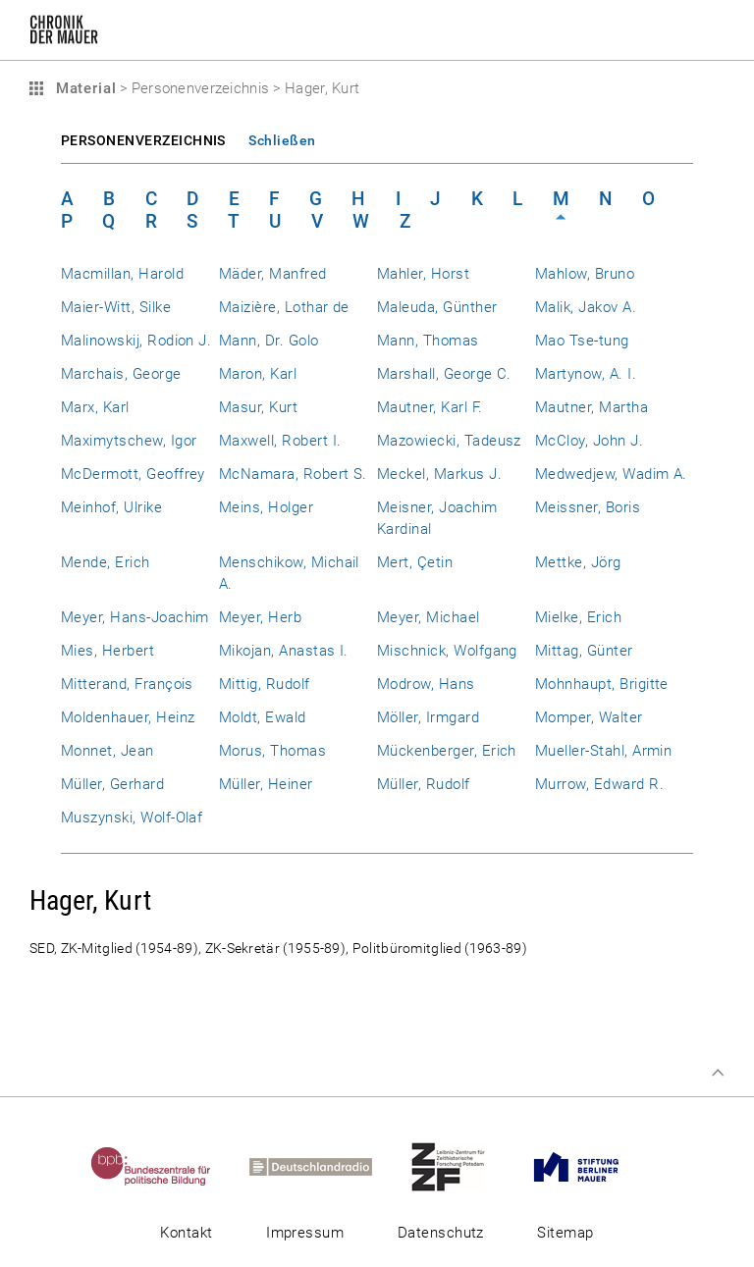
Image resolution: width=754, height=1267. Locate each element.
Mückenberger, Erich (446, 751)
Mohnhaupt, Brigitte (602, 684)
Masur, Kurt (258, 407)
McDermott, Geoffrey (133, 474)
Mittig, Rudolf (264, 684)
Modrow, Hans (426, 684)
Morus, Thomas (272, 751)
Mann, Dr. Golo (269, 340)
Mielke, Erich (578, 617)
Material (83, 88)
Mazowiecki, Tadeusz (449, 440)
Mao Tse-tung (582, 340)
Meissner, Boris (587, 507)
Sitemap (565, 1232)
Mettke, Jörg (578, 562)
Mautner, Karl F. (430, 407)
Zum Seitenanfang (718, 1073)
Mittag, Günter (584, 651)
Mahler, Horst (423, 274)
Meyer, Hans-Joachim (135, 617)
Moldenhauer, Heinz (127, 717)
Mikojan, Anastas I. (284, 651)
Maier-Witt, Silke (116, 307)
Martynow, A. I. (585, 374)
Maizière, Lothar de (284, 307)
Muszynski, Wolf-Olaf (131, 817)
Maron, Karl (257, 374)
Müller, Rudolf (423, 784)
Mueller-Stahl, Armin (603, 751)
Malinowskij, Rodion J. (136, 340)
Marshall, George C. (444, 374)
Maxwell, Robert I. (280, 440)
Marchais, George (121, 374)
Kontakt (186, 1232)
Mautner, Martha (591, 407)
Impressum (305, 1232)
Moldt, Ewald (262, 717)
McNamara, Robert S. (293, 474)
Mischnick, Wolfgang (447, 651)
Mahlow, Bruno (584, 274)
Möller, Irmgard (428, 717)
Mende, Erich (105, 562)
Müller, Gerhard (112, 784)
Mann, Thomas (428, 340)
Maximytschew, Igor (128, 440)
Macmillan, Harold (122, 274)
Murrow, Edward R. (599, 784)
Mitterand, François (127, 684)
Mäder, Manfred (273, 274)
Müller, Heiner (266, 784)
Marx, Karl (95, 407)
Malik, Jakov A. (585, 307)
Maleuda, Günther (437, 307)
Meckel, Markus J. (439, 474)
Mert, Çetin (415, 562)
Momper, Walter (589, 717)
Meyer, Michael (428, 617)
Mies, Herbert (107, 651)
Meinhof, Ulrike (111, 507)
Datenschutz (441, 1232)
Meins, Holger (266, 507)
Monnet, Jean (107, 751)
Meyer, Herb (260, 617)
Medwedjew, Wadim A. (611, 474)
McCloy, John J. (589, 440)
